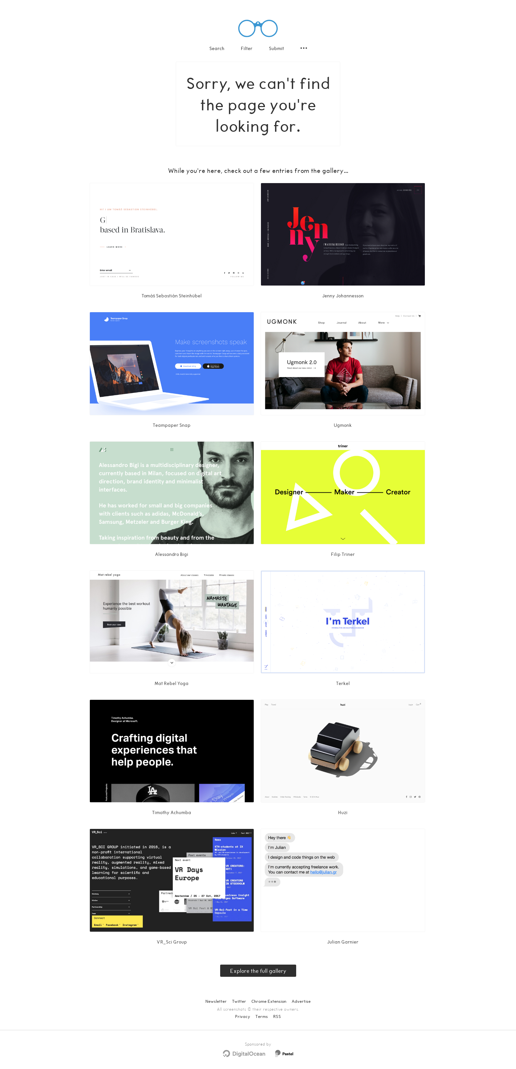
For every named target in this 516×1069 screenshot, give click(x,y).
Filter (246, 48)
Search (216, 48)
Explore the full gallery (258, 970)
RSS (277, 1016)
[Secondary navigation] (303, 48)
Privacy (242, 1016)
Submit (276, 48)
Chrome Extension (268, 1001)
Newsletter (216, 1001)
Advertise (301, 1001)
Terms (261, 1016)
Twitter (239, 1001)
